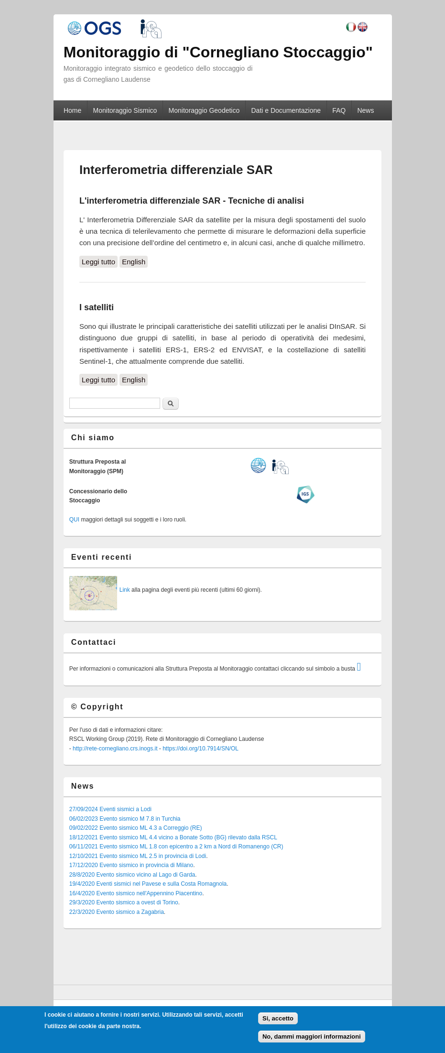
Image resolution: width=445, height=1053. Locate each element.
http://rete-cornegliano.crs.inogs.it (115, 748)
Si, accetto (277, 1018)
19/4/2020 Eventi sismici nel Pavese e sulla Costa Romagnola (148, 883)
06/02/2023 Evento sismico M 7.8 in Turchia (125, 818)
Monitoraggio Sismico (125, 110)
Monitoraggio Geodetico (204, 110)
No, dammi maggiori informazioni (311, 1036)
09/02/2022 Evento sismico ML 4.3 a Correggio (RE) (135, 828)
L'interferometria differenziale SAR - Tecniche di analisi (191, 201)
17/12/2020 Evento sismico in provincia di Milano (131, 865)
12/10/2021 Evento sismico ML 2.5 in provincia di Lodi (137, 856)
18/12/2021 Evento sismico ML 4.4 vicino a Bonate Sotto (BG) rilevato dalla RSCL (173, 837)
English (133, 262)
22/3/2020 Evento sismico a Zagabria (116, 912)
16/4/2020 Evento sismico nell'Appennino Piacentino (135, 893)
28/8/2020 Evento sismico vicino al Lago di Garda (132, 874)
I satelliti (96, 307)
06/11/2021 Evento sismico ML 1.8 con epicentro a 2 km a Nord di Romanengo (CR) (176, 846)
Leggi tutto (100, 261)
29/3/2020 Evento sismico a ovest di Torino (123, 902)
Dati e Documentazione (286, 110)
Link (124, 589)
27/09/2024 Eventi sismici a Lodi (110, 809)
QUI (74, 519)
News (365, 110)
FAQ (339, 110)
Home (72, 110)
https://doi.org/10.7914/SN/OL (201, 748)
